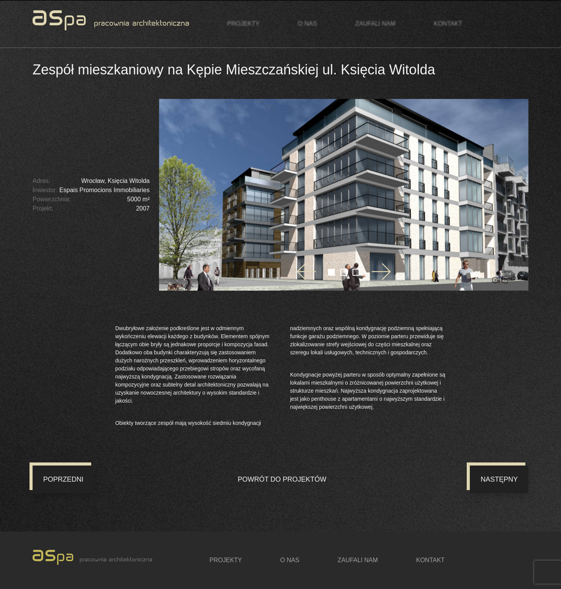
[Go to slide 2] (343, 272)
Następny (499, 479)
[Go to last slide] (306, 271)
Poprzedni (63, 479)
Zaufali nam (375, 23)
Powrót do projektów (282, 479)
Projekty (243, 23)
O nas (307, 23)
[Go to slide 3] (356, 272)
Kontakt (448, 23)
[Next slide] (381, 271)
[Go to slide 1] (331, 272)
